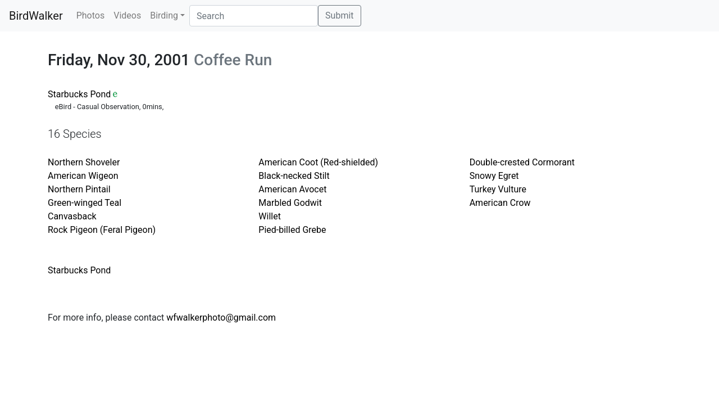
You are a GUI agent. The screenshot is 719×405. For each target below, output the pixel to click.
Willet (269, 216)
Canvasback (72, 216)
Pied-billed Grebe (292, 229)
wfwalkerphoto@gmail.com (221, 317)
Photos (90, 15)
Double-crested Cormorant (522, 162)
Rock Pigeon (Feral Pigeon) (102, 229)
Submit (339, 15)
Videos (127, 15)
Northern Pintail (79, 189)
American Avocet (292, 189)
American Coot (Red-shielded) (318, 162)
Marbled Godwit (290, 202)
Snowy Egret (494, 175)
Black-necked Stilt (293, 175)
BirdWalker (36, 15)
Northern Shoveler (84, 162)
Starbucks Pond (79, 94)
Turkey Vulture (498, 189)
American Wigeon (83, 175)
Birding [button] (164, 15)
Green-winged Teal (84, 202)
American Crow (500, 202)
